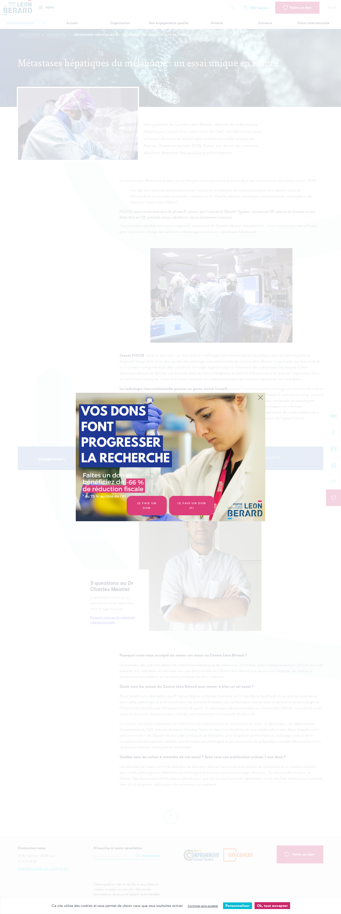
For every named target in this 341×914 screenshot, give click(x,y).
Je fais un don (147, 506)
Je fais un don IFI (191, 506)
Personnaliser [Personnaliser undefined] (237, 905)
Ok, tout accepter (272, 905)
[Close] (260, 398)
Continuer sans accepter (203, 906)
